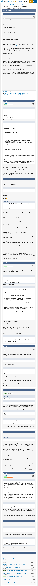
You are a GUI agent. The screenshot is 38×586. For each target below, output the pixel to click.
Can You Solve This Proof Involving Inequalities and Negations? (14, 582)
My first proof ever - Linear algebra (9, 558)
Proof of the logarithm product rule (9, 579)
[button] (17, 1)
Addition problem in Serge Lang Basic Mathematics (12, 555)
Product (18, 8)
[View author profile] (9, 104)
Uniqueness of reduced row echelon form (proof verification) (18, 570)
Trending (25, 1)
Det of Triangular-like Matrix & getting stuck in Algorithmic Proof (14, 573)
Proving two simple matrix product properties (11, 561)
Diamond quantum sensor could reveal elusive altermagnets (15, 94)
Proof (20, 8)
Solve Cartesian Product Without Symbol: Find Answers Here (14, 564)
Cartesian (14, 8)
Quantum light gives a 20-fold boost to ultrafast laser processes (16, 93)
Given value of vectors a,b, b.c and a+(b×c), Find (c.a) (12, 567)
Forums (20, 1)
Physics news (4, 91)
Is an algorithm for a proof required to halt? (15, 576)
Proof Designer (15, 45)
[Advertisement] (19, 82)
